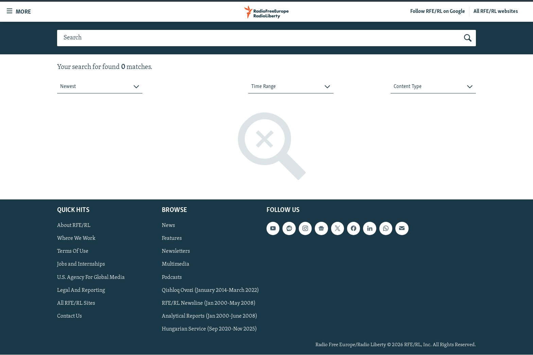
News (168, 226)
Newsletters (176, 251)
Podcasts (172, 277)
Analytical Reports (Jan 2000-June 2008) (209, 316)
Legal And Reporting (81, 290)
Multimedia (175, 264)
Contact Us (69, 316)
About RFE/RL (73, 226)
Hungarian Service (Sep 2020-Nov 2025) (209, 329)
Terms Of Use (72, 251)
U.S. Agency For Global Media (91, 277)
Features (172, 239)
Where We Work (76, 239)
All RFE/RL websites (496, 11)
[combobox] (99, 86)
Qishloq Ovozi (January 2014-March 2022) (210, 290)
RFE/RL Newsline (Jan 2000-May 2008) (209, 303)
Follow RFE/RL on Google (437, 11)
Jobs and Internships (81, 264)
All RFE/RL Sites (76, 303)
